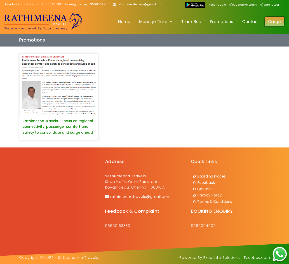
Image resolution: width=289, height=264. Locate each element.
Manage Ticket (154, 21)
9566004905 (99, 4)
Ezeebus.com (257, 257)
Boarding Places (211, 176)
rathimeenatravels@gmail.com (140, 4)
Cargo (274, 21)
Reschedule (217, 5)
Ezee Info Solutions (221, 257)
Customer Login (245, 5)
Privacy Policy (209, 195)
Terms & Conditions (214, 201)
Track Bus (191, 21)
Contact (250, 21)
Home (124, 21)
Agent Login (273, 5)
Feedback (206, 182)
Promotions (221, 21)
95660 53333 (51, 4)
